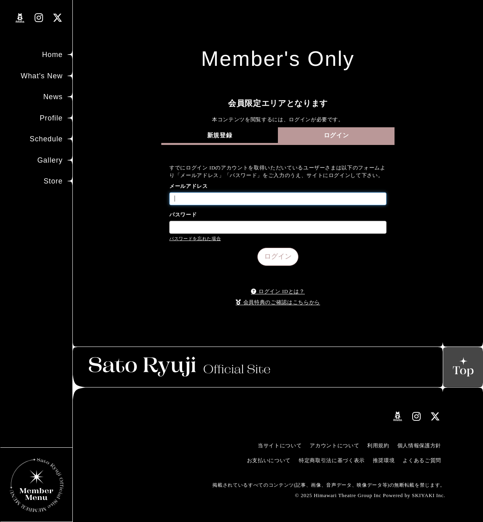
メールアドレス (188, 186)
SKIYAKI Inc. (428, 495)
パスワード (183, 215)
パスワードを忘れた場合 (195, 238)
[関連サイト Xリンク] (58, 18)
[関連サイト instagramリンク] (39, 18)
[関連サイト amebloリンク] (20, 18)
